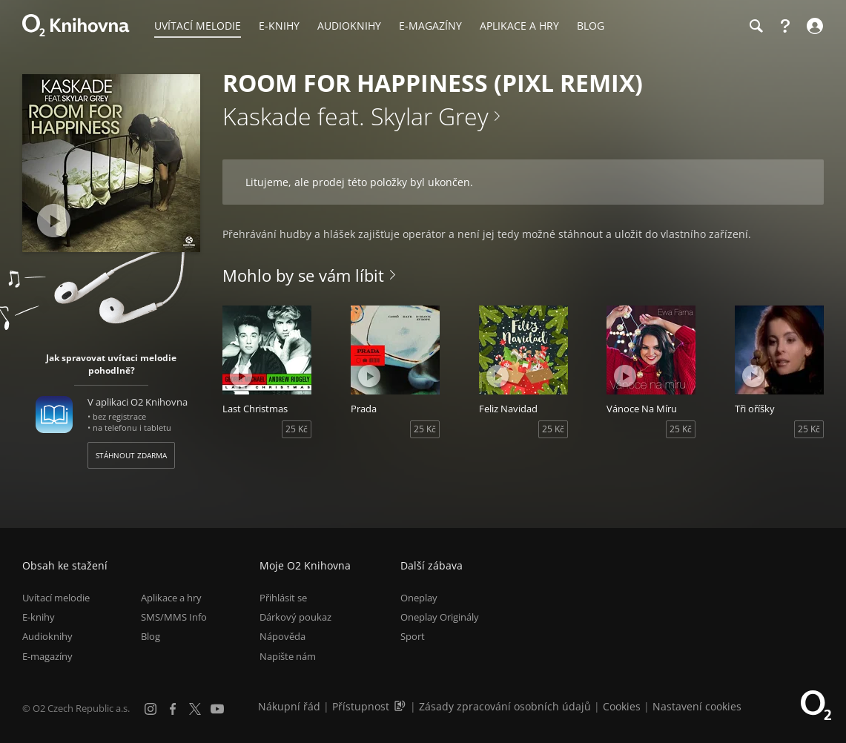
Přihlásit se (283, 597)
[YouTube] (217, 709)
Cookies (622, 706)
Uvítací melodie (56, 597)
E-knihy (38, 617)
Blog (150, 637)
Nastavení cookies (696, 706)
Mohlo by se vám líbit (303, 275)
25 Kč (296, 429)
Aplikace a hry (171, 597)
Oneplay (418, 597)
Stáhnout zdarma (131, 455)
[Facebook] (173, 709)
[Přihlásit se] (813, 26)
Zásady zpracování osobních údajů (505, 706)
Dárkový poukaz (295, 617)
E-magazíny (47, 656)
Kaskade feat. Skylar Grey (355, 116)
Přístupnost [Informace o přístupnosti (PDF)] (360, 706)
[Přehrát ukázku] (54, 220)
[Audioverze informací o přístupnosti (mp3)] (401, 706)
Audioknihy (47, 637)
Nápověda (282, 637)
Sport (412, 637)
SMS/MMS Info (174, 617)
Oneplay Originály (439, 617)
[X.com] (195, 709)
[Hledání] (755, 26)
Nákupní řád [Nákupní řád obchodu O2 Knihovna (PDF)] (289, 706)
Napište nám (288, 656)
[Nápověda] (785, 26)
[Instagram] (150, 709)
